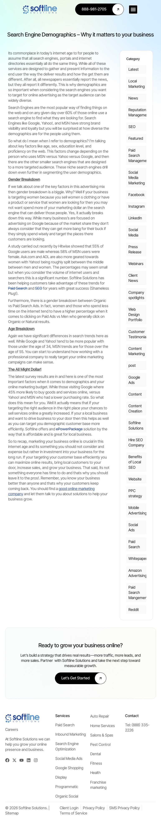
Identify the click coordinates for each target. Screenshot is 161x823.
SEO (38, 288)
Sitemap (12, 813)
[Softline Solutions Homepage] (22, 9)
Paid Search (17, 288)
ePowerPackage (69, 429)
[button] (151, 9)
